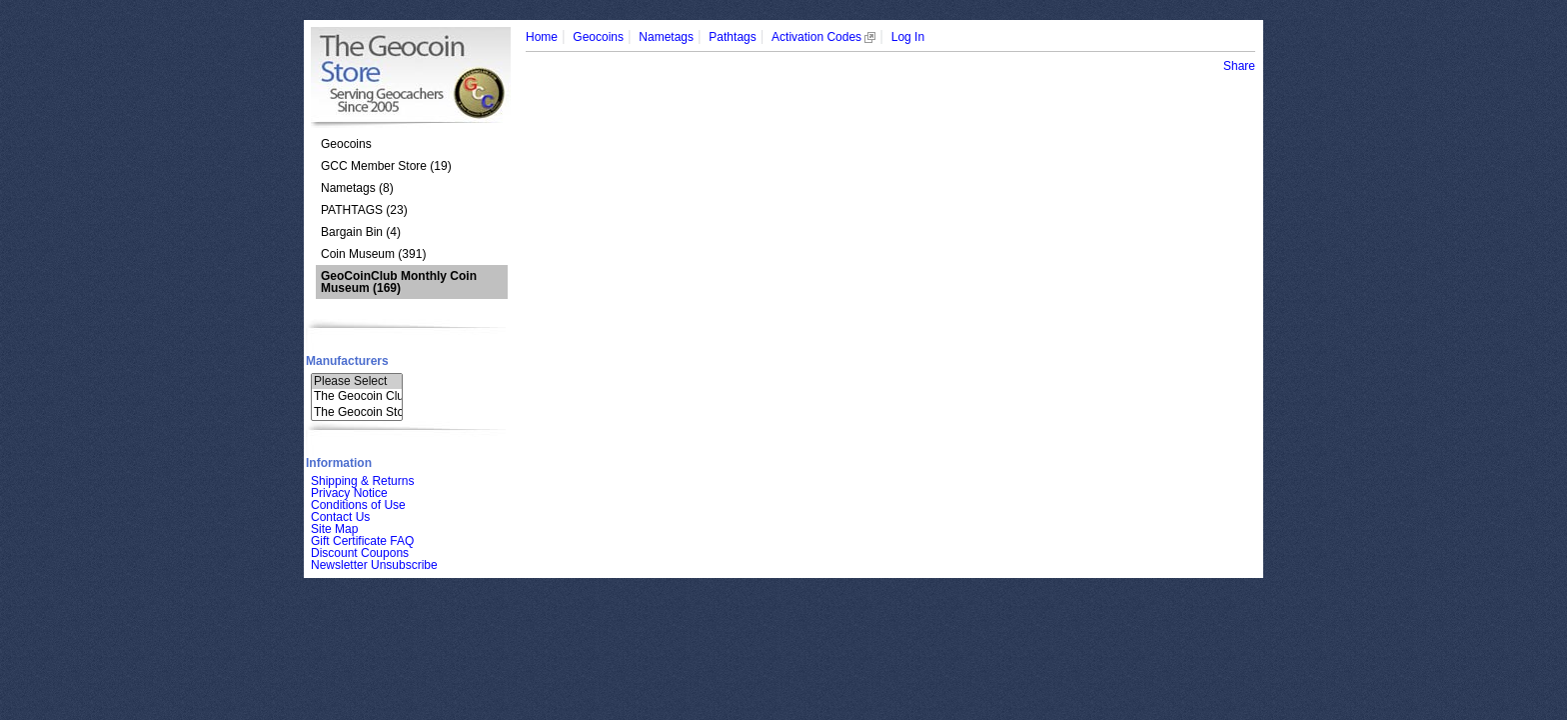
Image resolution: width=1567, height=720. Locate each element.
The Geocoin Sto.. (357, 412)
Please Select (357, 381)
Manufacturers (347, 361)
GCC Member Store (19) (386, 166)
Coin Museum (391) (373, 254)
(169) (399, 282)
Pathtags (732, 37)
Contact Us (340, 517)
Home (542, 37)
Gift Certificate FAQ (362, 541)
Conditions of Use (358, 505)
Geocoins (346, 144)
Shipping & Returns (362, 481)
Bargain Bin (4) (361, 232)
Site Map (334, 529)
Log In (907, 37)
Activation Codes (823, 37)
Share (1239, 66)
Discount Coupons (360, 553)
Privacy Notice (349, 493)
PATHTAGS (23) (364, 210)
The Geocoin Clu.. (357, 396)
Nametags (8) (357, 188)
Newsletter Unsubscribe (374, 565)
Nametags (666, 37)
